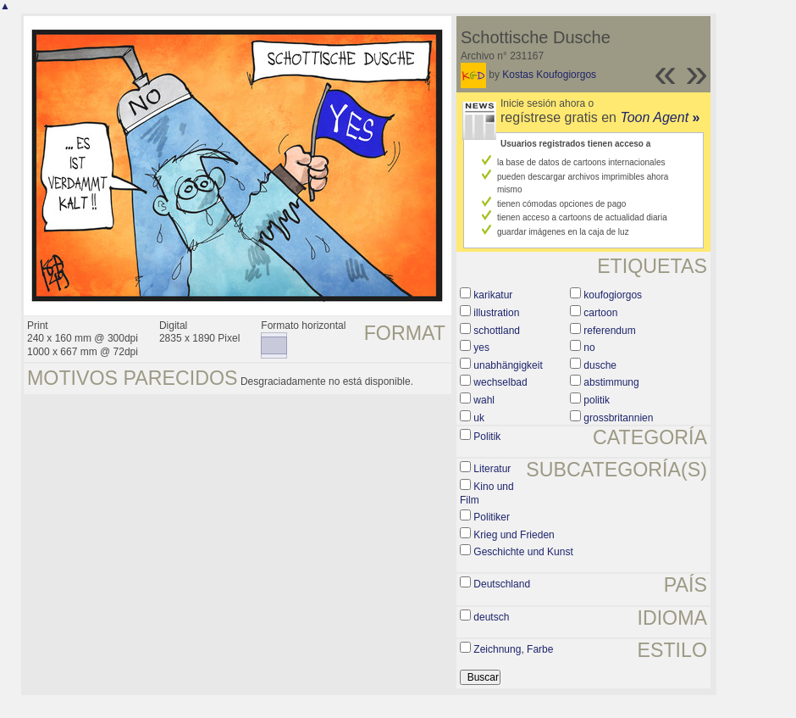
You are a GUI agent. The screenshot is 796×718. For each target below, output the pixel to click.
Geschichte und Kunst (522, 552)
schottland (496, 331)
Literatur (492, 469)
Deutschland (501, 584)
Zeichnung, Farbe (513, 649)
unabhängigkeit (507, 365)
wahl (484, 400)
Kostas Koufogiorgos (549, 75)
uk (478, 418)
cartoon (600, 313)
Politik (486, 436)
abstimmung (610, 382)
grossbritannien (618, 418)
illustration (496, 313)
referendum (609, 331)
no (588, 347)
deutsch (491, 617)
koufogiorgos (612, 295)
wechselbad (500, 382)
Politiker (491, 517)
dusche (599, 365)
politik (596, 400)
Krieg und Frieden (513, 535)
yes (481, 347)
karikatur (492, 295)
